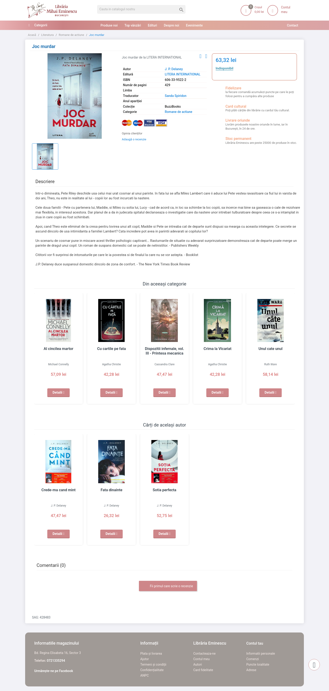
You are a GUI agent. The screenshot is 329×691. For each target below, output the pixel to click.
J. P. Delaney (174, 69)
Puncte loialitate (257, 664)
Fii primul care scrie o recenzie (168, 586)
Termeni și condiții (153, 664)
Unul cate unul (270, 349)
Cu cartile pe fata (111, 349)
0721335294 (56, 660)
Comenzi (252, 659)
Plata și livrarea (151, 653)
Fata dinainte (111, 490)
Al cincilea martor (58, 349)
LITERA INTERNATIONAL (182, 74)
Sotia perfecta (164, 490)
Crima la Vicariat (217, 349)
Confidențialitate (152, 670)
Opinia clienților (132, 133)
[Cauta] (141, 9)
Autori (197, 664)
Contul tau (254, 643)
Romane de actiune (178, 112)
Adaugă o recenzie (134, 139)
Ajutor (144, 659)
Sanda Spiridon (175, 96)
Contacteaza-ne (204, 653)
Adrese (251, 670)
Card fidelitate (203, 670)
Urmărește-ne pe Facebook (53, 671)
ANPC (144, 675)
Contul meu (201, 659)
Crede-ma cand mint (58, 490)
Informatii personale (260, 653)
